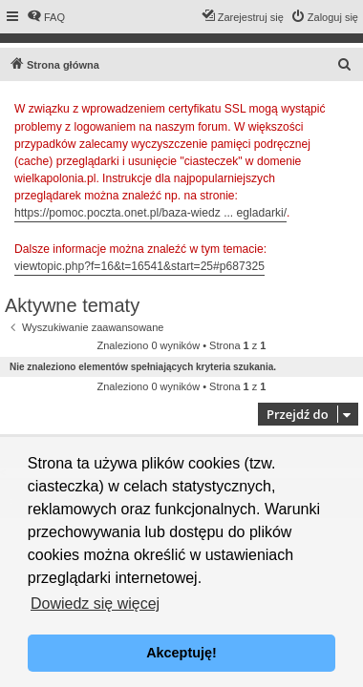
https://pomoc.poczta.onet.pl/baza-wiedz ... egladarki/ (150, 212)
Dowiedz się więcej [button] (95, 603)
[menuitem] (46, 17)
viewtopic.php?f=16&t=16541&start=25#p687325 (139, 266)
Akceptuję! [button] (181, 652)
